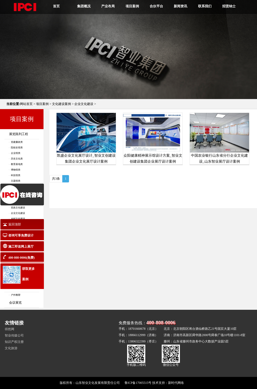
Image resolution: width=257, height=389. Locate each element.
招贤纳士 (229, 6)
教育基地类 (17, 164)
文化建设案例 (61, 104)
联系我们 (205, 6)
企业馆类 (15, 153)
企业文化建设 (83, 104)
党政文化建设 (18, 207)
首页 (56, 6)
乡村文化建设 (18, 218)
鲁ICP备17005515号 (138, 382)
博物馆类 (15, 169)
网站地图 (191, 382)
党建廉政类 (17, 142)
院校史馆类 (17, 147)
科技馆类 (15, 175)
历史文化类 (17, 158)
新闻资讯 (180, 6)
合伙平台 (156, 6)
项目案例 (132, 6)
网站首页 (26, 104)
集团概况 (84, 6)
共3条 (56, 178)
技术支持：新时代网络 (168, 382)
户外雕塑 (15, 295)
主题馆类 (15, 180)
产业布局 (108, 6)
